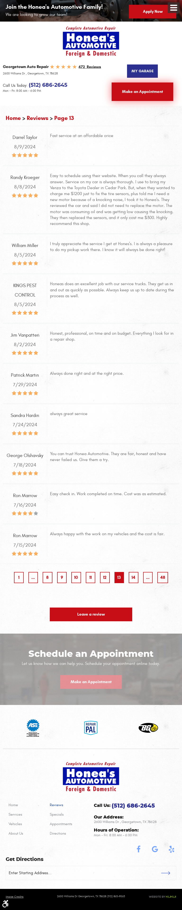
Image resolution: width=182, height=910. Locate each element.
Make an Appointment (142, 91)
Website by (162, 896)
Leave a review (91, 614)
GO (168, 873)
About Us (16, 833)
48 (162, 577)
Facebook (138, 849)
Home (13, 118)
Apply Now (153, 11)
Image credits (14, 896)
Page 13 (64, 118)
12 (104, 577)
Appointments (61, 824)
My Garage (143, 71)
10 (76, 577)
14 (133, 577)
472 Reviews (89, 66)
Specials (57, 814)
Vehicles (15, 824)
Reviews (37, 118)
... (33, 577)
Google (155, 849)
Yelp (171, 849)
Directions (58, 833)
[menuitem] (26, 805)
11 (90, 577)
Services (15, 814)
